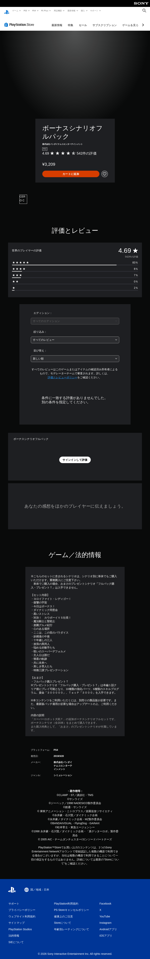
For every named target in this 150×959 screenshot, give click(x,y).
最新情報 (71, 10)
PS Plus (44, 10)
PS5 (25, 10)
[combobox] (75, 317)
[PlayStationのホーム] (6, 11)
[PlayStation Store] (20, 21)
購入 (83, 10)
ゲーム (15, 10)
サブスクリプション (104, 21)
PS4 (34, 10)
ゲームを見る (130, 21)
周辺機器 (58, 10)
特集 (70, 21)
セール (83, 21)
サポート (94, 10)
